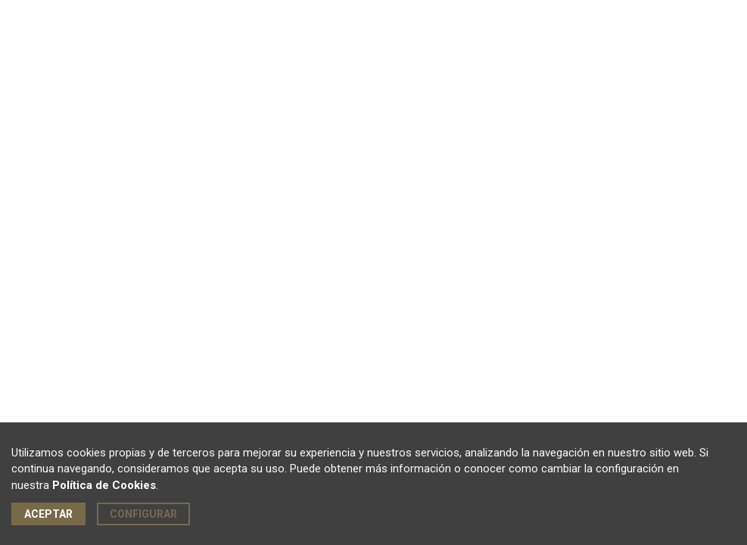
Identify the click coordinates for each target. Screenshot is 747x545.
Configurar (143, 514)
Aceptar (48, 514)
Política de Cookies (104, 485)
